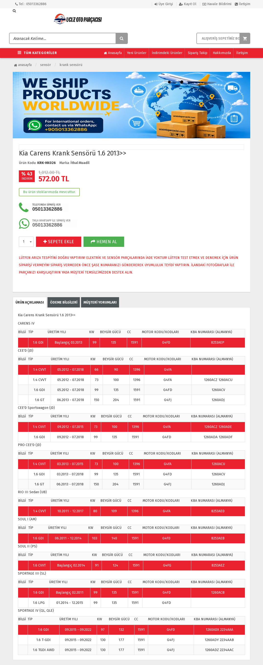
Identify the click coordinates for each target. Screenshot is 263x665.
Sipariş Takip (197, 53)
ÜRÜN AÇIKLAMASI (29, 302)
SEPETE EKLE (58, 242)
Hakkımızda (222, 53)
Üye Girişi (164, 4)
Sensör (45, 65)
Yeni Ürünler (136, 53)
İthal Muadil (80, 163)
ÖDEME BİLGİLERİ (63, 302)
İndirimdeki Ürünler (167, 53)
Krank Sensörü (71, 65)
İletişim (242, 4)
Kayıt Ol (187, 4)
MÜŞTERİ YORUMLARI (100, 302)
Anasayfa (113, 53)
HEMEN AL (104, 242)
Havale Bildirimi (217, 4)
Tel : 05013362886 (31, 4)
